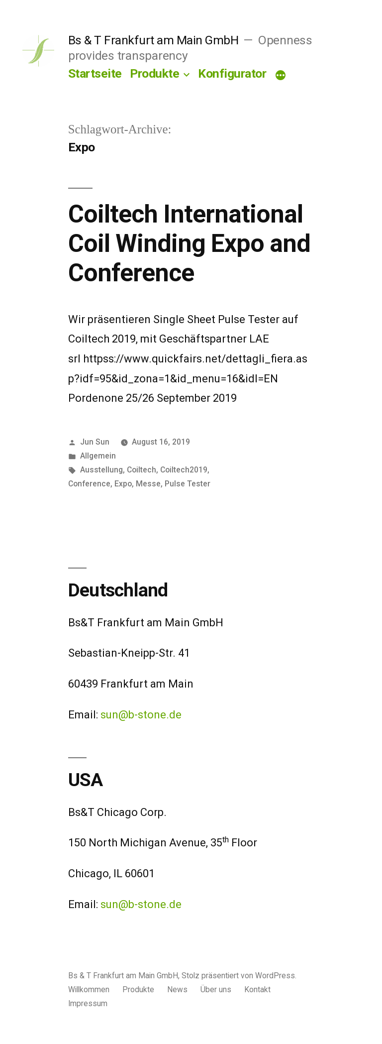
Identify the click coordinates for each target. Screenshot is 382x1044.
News (177, 989)
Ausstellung (101, 469)
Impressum (87, 1003)
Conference (89, 483)
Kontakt (257, 989)
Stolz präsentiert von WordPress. (239, 975)
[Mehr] (280, 76)
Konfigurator (232, 73)
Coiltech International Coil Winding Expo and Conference (189, 244)
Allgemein (98, 456)
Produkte (154, 73)
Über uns (215, 989)
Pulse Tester (187, 483)
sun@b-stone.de (141, 714)
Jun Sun (94, 442)
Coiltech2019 (183, 469)
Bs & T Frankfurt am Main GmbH (153, 40)
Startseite (95, 73)
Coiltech (141, 469)
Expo (123, 483)
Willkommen (88, 989)
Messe (148, 483)
